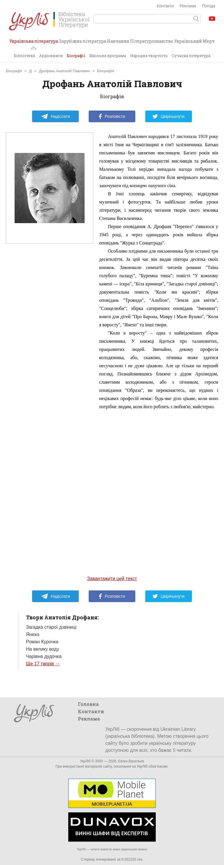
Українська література (33, 43)
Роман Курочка (42, 641)
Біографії (76, 55)
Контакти (165, 6)
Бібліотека (24, 55)
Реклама (188, 6)
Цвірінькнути (169, 116)
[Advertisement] (49, 360)
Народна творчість (149, 55)
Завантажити (214, 72)
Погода (208, 6)
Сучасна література (191, 55)
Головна (88, 704)
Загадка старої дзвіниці (51, 627)
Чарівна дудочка (44, 656)
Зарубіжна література (82, 41)
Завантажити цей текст (112, 578)
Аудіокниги (51, 55)
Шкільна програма (107, 55)
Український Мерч (194, 41)
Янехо (32, 634)
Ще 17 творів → (43, 663)
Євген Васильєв (131, 761)
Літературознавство (151, 41)
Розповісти (112, 116)
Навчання (118, 41)
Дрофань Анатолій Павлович (64, 71)
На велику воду (42, 649)
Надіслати (55, 116)
